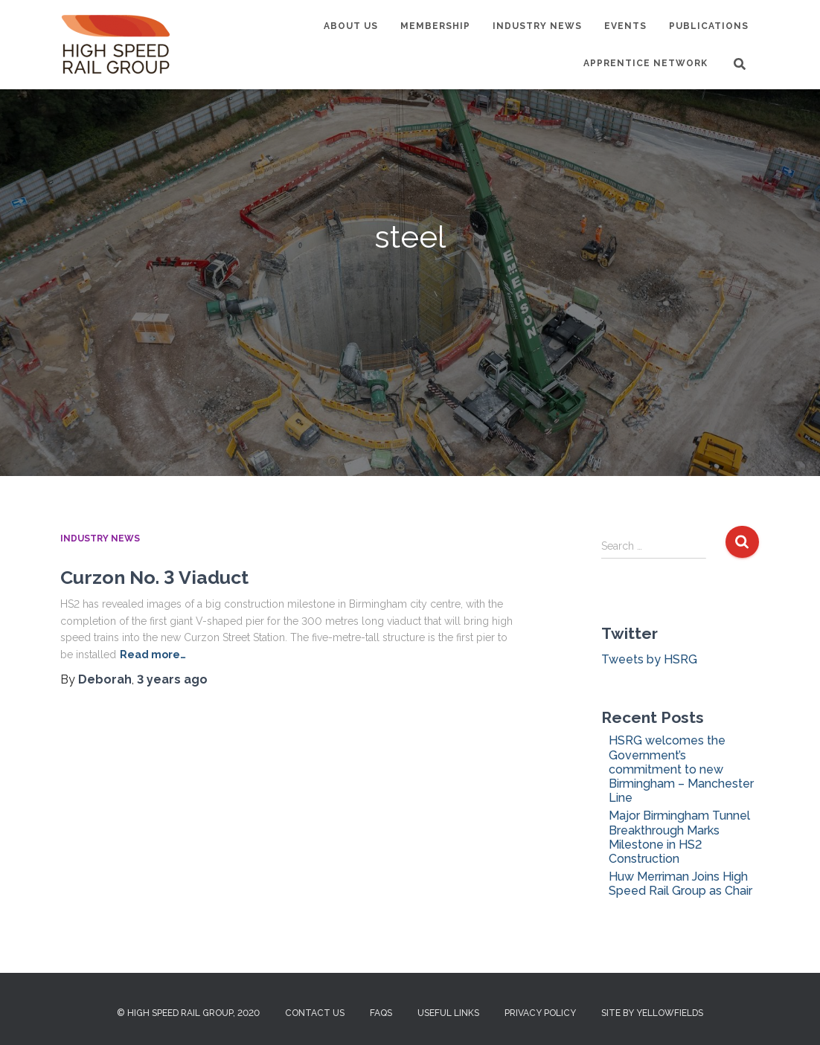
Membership (435, 26)
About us (351, 26)
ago (172, 679)
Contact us (315, 1013)
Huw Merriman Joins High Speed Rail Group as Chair (680, 883)
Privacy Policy (540, 1013)
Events (625, 26)
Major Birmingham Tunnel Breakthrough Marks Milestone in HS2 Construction (679, 837)
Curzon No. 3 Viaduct (154, 577)
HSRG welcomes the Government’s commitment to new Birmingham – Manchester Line (681, 769)
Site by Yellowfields (652, 1013)
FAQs (381, 1013)
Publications (709, 26)
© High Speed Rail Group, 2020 (188, 1013)
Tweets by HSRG (649, 659)
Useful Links (448, 1013)
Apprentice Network (645, 63)
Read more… (153, 654)
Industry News (537, 26)
